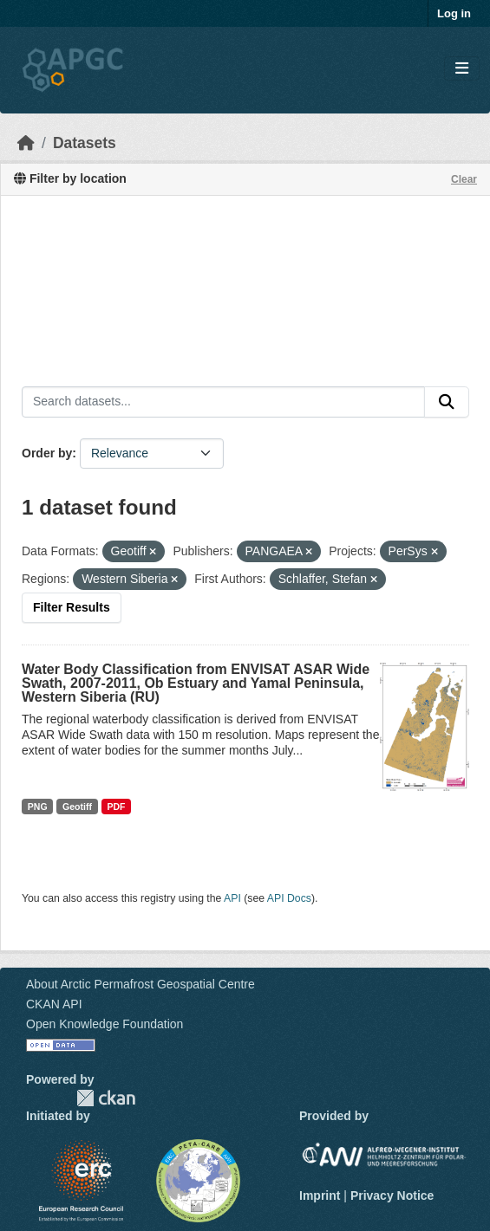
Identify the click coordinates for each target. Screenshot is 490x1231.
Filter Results (71, 607)
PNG (38, 806)
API (232, 898)
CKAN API (54, 1004)
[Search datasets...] (223, 402)
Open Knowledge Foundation (104, 1024)
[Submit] (446, 402)
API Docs (289, 898)
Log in (454, 13)
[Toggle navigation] (462, 68)
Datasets (84, 143)
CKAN (105, 1098)
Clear (464, 179)
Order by (47, 453)
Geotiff (77, 806)
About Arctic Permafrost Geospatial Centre (140, 984)
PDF (116, 806)
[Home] (26, 143)
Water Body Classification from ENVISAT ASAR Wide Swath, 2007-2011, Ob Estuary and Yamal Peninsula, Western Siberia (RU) (195, 683)
